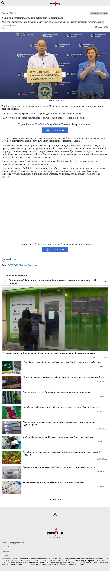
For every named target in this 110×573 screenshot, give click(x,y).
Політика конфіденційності (13, 543)
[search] (3, 3)
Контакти (5, 555)
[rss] (55, 514)
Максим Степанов (28, 265)
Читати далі (55, 499)
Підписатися (55, 130)
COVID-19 (13, 265)
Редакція (5, 551)
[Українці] (55, 3)
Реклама (5, 547)
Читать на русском (99, 13)
